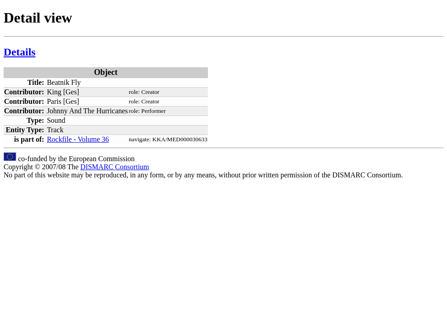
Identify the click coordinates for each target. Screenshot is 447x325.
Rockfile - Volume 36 (78, 139)
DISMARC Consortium (114, 167)
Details (20, 52)
